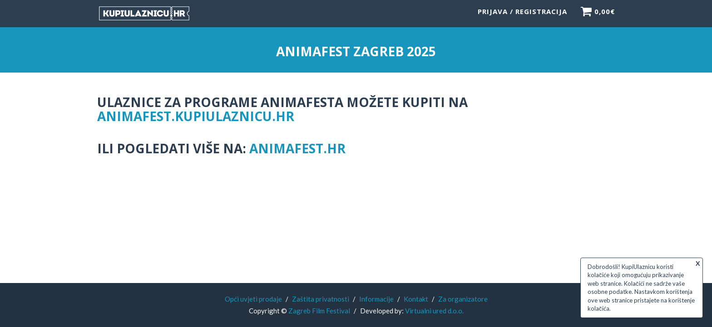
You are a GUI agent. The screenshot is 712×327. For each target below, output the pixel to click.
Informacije (376, 299)
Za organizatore (463, 299)
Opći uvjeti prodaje (253, 299)
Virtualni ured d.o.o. (434, 311)
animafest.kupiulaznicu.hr (195, 116)
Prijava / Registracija (522, 15)
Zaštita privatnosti (320, 299)
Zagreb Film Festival (319, 311)
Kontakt (416, 299)
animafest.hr (297, 148)
